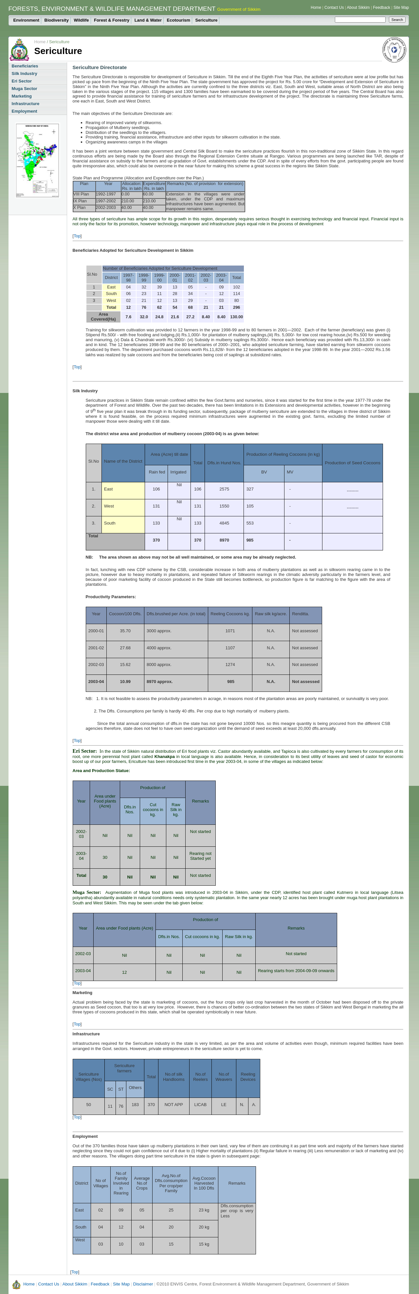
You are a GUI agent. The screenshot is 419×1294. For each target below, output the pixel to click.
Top (77, 235)
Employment (24, 111)
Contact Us (334, 7)
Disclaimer (143, 1284)
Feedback (381, 7)
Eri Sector (22, 81)
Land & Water (148, 20)
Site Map (401, 7)
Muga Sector (24, 88)
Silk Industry (24, 73)
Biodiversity (57, 20)
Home (316, 7)
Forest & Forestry (111, 20)
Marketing (22, 96)
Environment (26, 20)
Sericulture (206, 20)
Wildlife (81, 20)
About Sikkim (358, 7)
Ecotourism (179, 20)
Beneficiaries (25, 66)
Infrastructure (26, 103)
